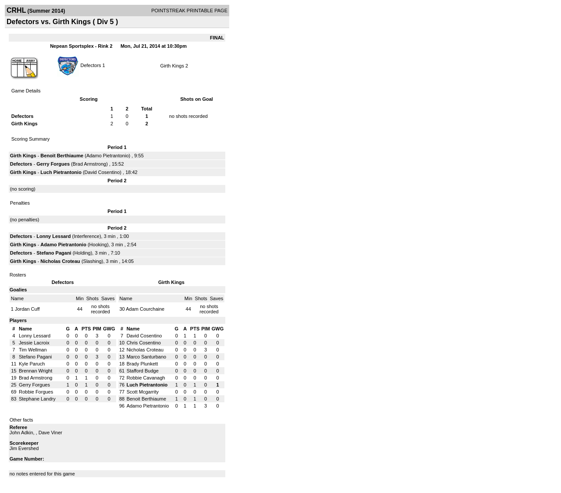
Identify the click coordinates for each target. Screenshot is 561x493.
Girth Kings (172, 65)
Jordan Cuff (27, 309)
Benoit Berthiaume (61, 155)
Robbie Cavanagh (146, 377)
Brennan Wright (35, 370)
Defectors (90, 64)
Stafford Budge (143, 370)
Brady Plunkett (142, 363)
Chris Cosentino (144, 342)
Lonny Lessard (53, 236)
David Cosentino (102, 172)
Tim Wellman (33, 349)
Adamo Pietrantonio (107, 155)
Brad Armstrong (89, 164)
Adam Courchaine (145, 309)
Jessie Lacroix (34, 342)
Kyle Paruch (32, 363)
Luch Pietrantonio (61, 172)
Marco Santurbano (147, 356)
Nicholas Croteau (60, 261)
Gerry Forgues (53, 164)
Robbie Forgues (36, 391)
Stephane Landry (37, 398)
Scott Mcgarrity (143, 391)
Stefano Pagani (53, 252)
